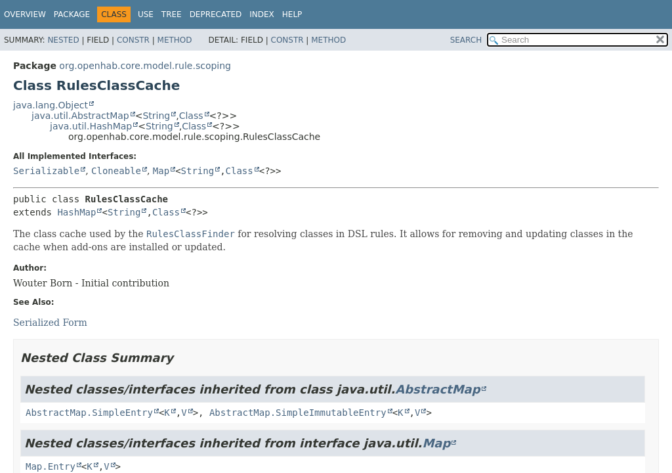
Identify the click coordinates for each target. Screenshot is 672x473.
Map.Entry (50, 466)
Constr (133, 40)
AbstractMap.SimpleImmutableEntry (298, 412)
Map (161, 171)
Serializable (46, 171)
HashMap (76, 212)
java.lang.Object (50, 105)
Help (292, 14)
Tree (171, 14)
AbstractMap (437, 389)
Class (191, 115)
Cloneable (116, 171)
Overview (25, 14)
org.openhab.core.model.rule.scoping (145, 65)
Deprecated (216, 14)
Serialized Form (50, 322)
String (156, 115)
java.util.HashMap (91, 126)
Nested (63, 40)
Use (146, 14)
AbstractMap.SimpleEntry (89, 412)
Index (261, 14)
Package (72, 14)
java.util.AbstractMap (80, 115)
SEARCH (466, 40)
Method (175, 40)
